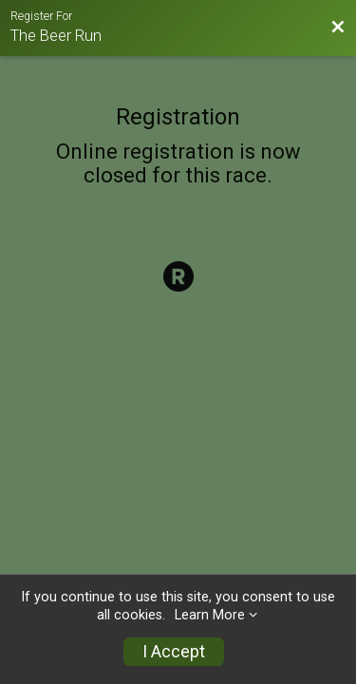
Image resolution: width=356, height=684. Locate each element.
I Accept (173, 651)
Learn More (210, 615)
